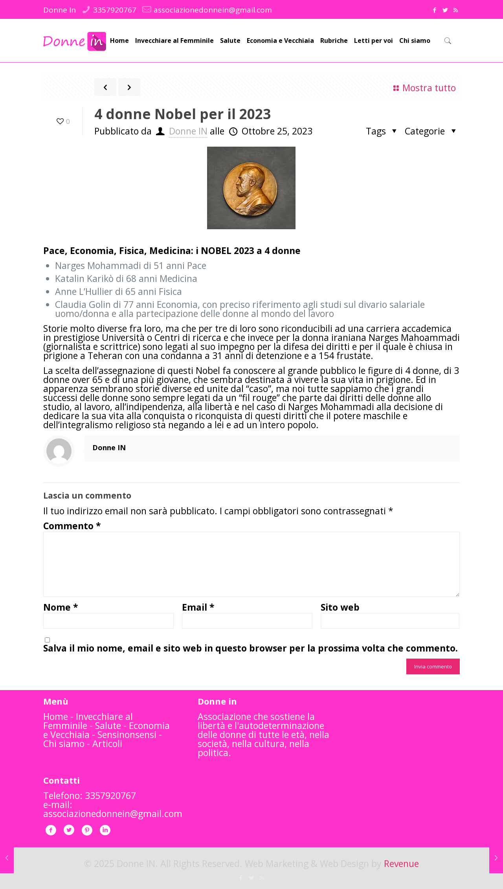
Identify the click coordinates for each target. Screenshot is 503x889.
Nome (60, 607)
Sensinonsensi (126, 734)
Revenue (401, 863)
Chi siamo (63, 743)
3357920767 (114, 10)
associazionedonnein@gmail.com (213, 10)
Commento (72, 525)
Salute (108, 725)
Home (55, 716)
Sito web (340, 607)
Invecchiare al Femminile (88, 721)
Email (198, 607)
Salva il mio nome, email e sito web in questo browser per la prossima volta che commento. (250, 648)
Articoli (107, 743)
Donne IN (188, 131)
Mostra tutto (423, 87)
